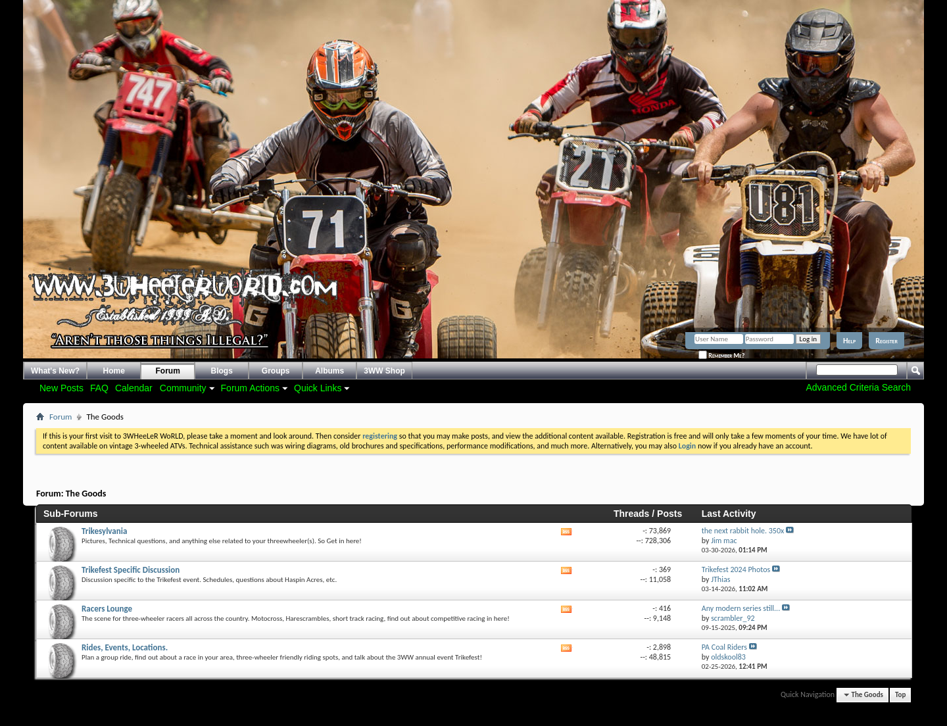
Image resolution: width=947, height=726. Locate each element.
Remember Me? (721, 355)
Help (849, 340)
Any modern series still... (741, 608)
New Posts (61, 388)
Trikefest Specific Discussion (131, 570)
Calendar (134, 388)
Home (114, 370)
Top (900, 694)
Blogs (222, 370)
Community (183, 388)
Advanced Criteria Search (858, 387)
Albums (329, 370)
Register (886, 340)
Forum (168, 370)
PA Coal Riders (724, 647)
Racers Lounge (107, 609)
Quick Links (317, 388)
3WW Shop (384, 370)
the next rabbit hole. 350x (743, 530)
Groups (276, 370)
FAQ (99, 388)
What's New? (55, 370)
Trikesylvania (104, 531)
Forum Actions (250, 388)
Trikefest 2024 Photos (736, 569)
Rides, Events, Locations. (125, 647)
